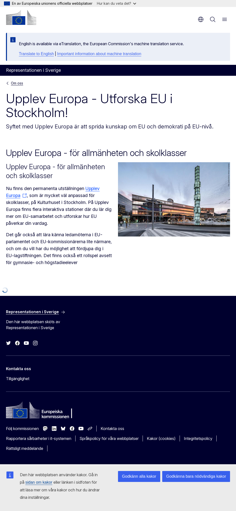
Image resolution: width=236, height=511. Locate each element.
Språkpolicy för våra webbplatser (109, 438)
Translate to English (36, 54)
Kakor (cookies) (161, 438)
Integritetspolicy (198, 438)
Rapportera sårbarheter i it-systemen (38, 438)
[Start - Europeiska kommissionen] (21, 17)
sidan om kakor (38, 482)
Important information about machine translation (99, 54)
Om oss (17, 83)
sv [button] (201, 19)
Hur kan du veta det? (116, 3)
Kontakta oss (112, 428)
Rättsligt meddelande (24, 448)
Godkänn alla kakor (139, 476)
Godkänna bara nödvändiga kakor (196, 476)
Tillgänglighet (17, 378)
